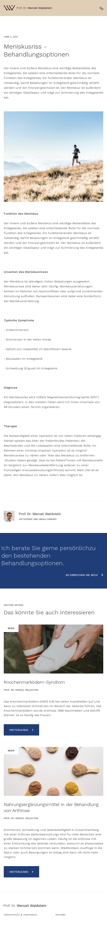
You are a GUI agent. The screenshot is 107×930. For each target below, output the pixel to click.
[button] (101, 8)
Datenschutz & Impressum (20, 914)
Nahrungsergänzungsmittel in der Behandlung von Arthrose (51, 807)
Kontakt (60, 914)
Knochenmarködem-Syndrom (34, 682)
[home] (28, 8)
